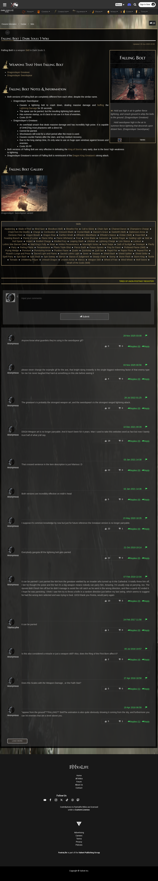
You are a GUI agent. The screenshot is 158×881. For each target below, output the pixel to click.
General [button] (43, 11)
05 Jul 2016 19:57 (132, 649)
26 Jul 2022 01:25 (132, 397)
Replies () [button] (134, 346)
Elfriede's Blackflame (87, 235)
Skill (28, 50)
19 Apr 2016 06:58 (132, 707)
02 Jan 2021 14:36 (133, 489)
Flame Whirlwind (64, 238)
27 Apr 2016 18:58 (132, 678)
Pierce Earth (80, 247)
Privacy (79, 842)
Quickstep (86, 250)
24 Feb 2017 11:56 (132, 619)
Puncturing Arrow (42, 250)
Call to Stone (88, 229)
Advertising (79, 833)
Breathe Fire (72, 229)
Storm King (139, 256)
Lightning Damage (28, 108)
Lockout (137, 241)
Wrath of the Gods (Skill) (78, 263)
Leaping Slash (77, 241)
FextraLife (62, 853)
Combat (23, 24)
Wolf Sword (141, 259)
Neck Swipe (107, 244)
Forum (79, 782)
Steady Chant (99, 256)
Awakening (9, 229)
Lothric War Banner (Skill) (15, 244)
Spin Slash (35, 256)
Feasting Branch (12, 238)
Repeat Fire (142, 250)
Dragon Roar (49, 235)
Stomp (112, 256)
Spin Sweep (49, 256)
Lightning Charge (107, 241)
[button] (120, 4)
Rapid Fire (112, 250)
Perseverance (43, 247)
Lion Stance (124, 241)
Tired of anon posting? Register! (136, 281)
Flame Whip (47, 238)
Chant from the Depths (19, 232)
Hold (147, 238)
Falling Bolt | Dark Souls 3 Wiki (25, 38)
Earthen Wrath (66, 235)
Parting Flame (26, 247)
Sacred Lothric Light (69, 253)
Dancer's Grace (100, 232)
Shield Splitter (125, 253)
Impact (29, 241)
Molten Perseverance (69, 244)
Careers (79, 836)
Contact (79, 788)
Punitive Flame (61, 250)
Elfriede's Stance (108, 235)
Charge (36, 232)
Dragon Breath (33, 235)
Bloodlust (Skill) (55, 229)
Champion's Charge (139, 229)
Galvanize (103, 238)
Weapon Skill (94, 259)
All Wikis (79, 779)
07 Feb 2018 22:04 (132, 577)
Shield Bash (109, 253)
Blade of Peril (24, 229)
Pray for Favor (114, 247)
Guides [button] (127, 11)
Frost (78, 238)
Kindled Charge (43, 241)
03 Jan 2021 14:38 (133, 459)
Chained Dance (119, 229)
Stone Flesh (124, 256)
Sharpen (96, 253)
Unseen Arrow (67, 259)
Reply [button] (146, 346)
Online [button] (96, 11)
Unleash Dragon (49, 259)
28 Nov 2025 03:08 (132, 335)
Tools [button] (142, 11)
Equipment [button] (79, 11)
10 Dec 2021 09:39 (132, 427)
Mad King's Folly (38, 244)
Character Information (9, 24)
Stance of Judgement (79, 256)
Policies (79, 845)
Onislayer (140, 244)
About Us (79, 785)
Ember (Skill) (125, 235)
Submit (84, 316)
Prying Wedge (12, 250)
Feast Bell (140, 235)
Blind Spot (40, 229)
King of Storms (75, 149)
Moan (52, 244)
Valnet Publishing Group (89, 853)
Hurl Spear (17, 241)
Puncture (26, 250)
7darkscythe (13, 627)
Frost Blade (89, 238)
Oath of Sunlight (124, 244)
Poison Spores (97, 247)
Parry (13, 247)
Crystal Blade (83, 232)
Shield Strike (141, 253)
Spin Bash (21, 256)
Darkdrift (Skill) (119, 232)
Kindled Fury (60, 241)
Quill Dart (99, 250)
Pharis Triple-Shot (62, 247)
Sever (86, 253)
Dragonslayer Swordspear (19, 75)
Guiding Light (135, 238)
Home (79, 775)
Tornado (14, 259)
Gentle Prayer (118, 238)
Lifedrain (91, 241)
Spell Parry (8, 256)
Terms (79, 839)
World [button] (111, 11)
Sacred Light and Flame (45, 253)
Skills (32, 24)
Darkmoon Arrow (137, 232)
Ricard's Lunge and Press (18, 253)
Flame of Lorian (30, 238)
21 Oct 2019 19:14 (133, 547)
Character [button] (61, 11)
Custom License (82, 810)
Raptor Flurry (127, 250)
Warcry (81, 259)
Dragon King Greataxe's (84, 155)
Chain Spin (102, 229)
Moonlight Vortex (90, 244)
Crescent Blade (66, 232)
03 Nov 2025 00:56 (132, 365)
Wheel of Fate (110, 259)
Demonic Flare (15, 235)
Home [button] (28, 11)
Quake (75, 250)
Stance (62, 256)
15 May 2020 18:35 (132, 518)
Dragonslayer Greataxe (18, 72)
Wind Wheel (126, 259)
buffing (100, 105)
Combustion (49, 232)
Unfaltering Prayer (29, 259)
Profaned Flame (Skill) (135, 247)
